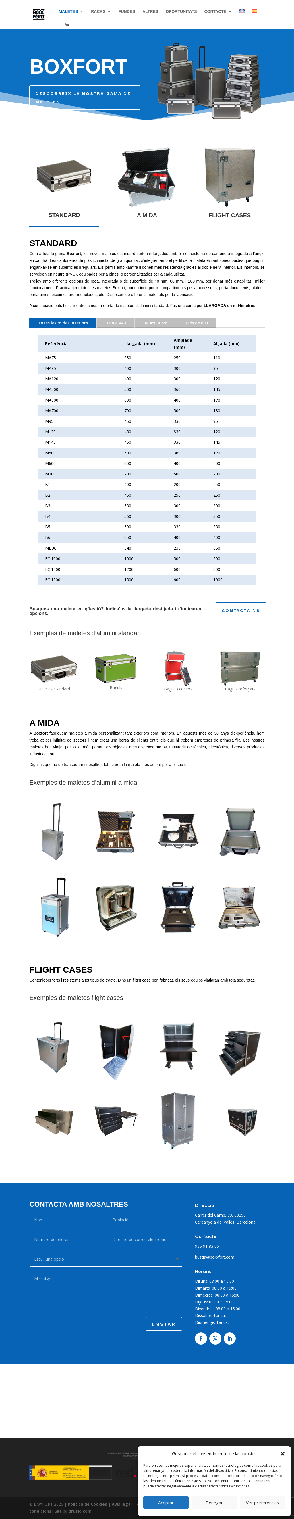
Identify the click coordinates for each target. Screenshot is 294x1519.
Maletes (68, 11)
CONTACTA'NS (241, 610)
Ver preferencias (262, 1502)
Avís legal (122, 1504)
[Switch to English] (242, 16)
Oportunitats (181, 11)
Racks (98, 11)
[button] (282, 1454)
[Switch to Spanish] (254, 16)
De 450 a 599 (155, 323)
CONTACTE (215, 11)
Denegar (214, 1502)
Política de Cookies (88, 1504)
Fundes (127, 11)
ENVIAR (164, 1324)
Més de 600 (197, 323)
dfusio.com (80, 1511)
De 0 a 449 (115, 323)
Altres (150, 11)
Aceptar (166, 1502)
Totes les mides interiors (63, 323)
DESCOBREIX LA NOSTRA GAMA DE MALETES (83, 97)
